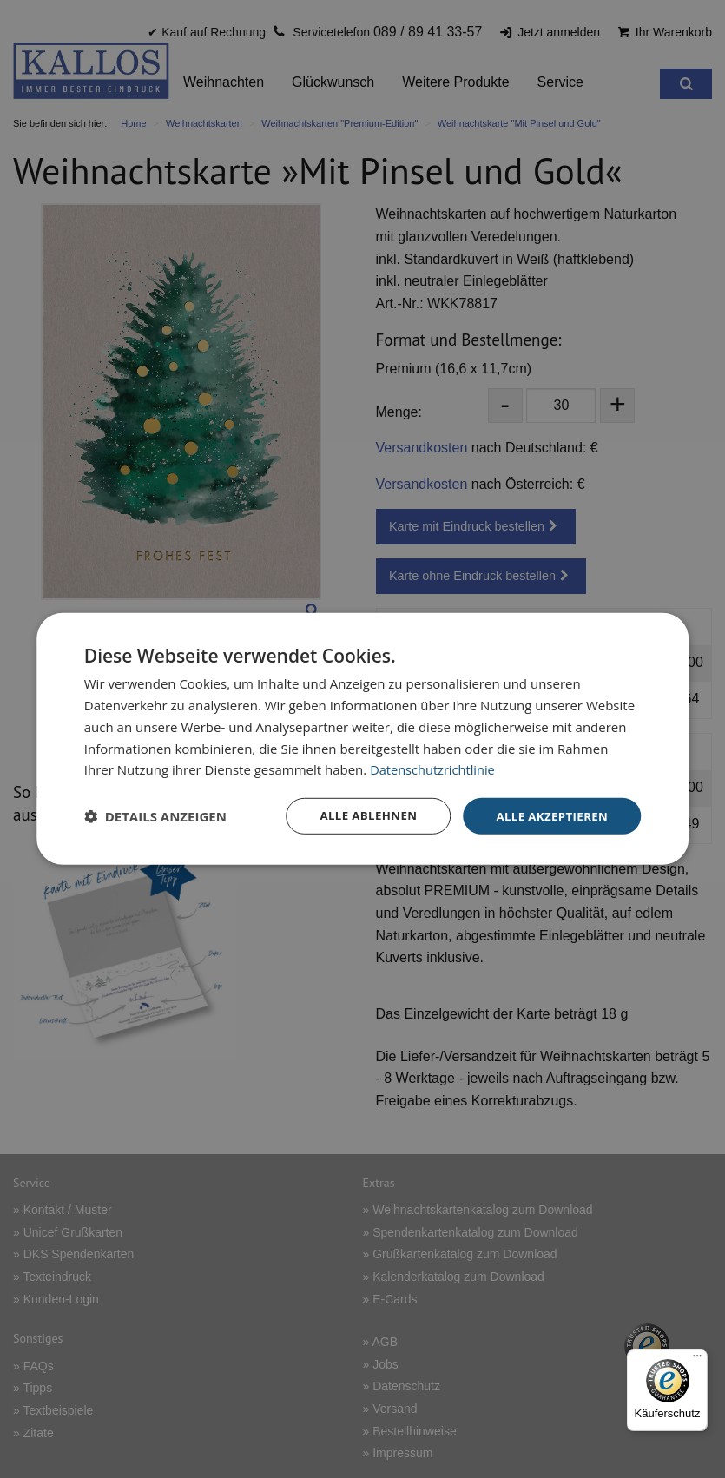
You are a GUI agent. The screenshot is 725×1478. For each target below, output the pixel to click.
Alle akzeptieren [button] (549, 816)
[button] (155, 816)
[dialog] (362, 739)
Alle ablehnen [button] (359, 816)
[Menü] (697, 1359)
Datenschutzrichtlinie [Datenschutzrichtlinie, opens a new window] (434, 768)
